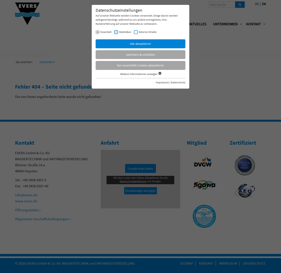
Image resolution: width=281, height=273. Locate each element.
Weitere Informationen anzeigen (140, 74)
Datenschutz (178, 82)
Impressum (162, 82)
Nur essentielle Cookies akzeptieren (140, 65)
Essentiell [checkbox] (106, 32)
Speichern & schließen (140, 54)
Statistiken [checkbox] (125, 32)
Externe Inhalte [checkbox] (148, 32)
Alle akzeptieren (140, 44)
